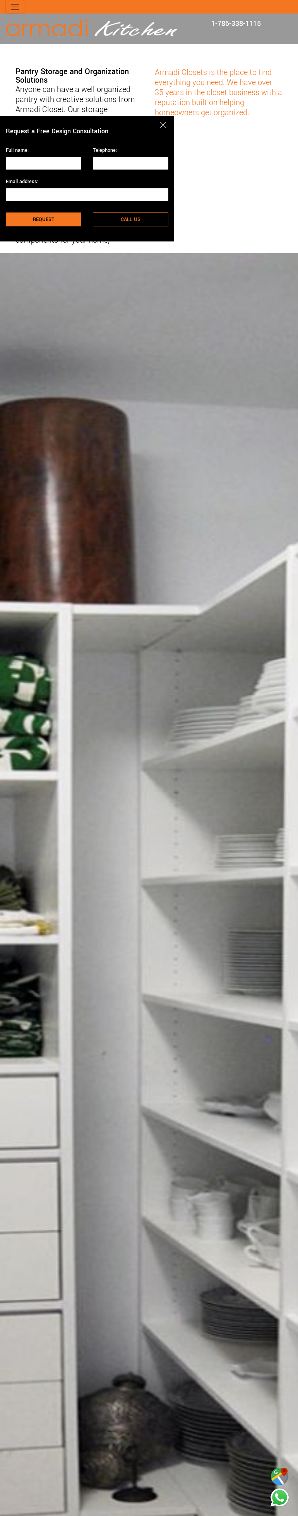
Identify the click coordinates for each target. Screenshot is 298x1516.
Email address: (22, 181)
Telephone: (105, 150)
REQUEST (43, 219)
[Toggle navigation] (14, 7)
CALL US (130, 219)
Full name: (17, 150)
